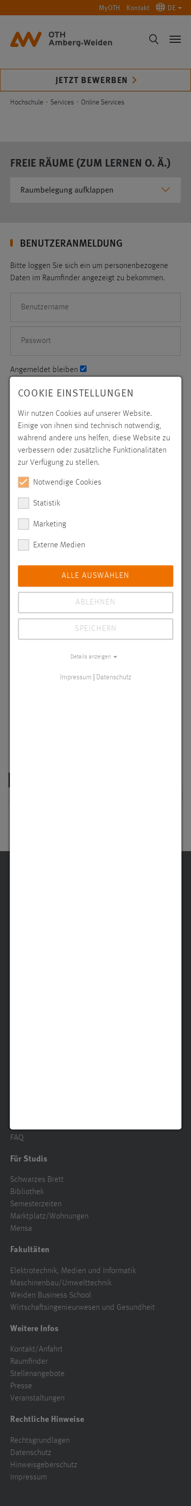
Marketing (42, 524)
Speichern (96, 629)
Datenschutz (113, 677)
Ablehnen (95, 602)
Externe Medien (51, 544)
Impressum (76, 677)
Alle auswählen (95, 576)
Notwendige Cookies (59, 482)
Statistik (39, 503)
